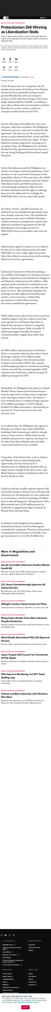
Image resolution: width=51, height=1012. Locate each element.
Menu (43, 18)
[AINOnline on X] (10, 935)
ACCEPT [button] (25, 1007)
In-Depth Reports (8, 979)
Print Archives (7, 974)
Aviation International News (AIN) (12, 948)
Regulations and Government (13, 23)
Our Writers (32, 976)
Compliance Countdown (11, 993)
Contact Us (32, 982)
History (31, 979)
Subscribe (32, 945)
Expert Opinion (7, 976)
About (31, 974)
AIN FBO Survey (9, 945)
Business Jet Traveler (11, 955)
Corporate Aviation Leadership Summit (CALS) (13, 961)
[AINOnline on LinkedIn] (14, 935)
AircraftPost (8, 952)
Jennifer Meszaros (11, 77)
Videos (5, 982)
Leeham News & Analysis (12, 965)
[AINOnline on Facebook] (1, 935)
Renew (31, 950)
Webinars (6, 985)
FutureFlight (7, 957)
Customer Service (34, 947)
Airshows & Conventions (11, 987)
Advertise (33, 985)
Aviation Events (8, 990)
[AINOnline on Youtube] (5, 935)
